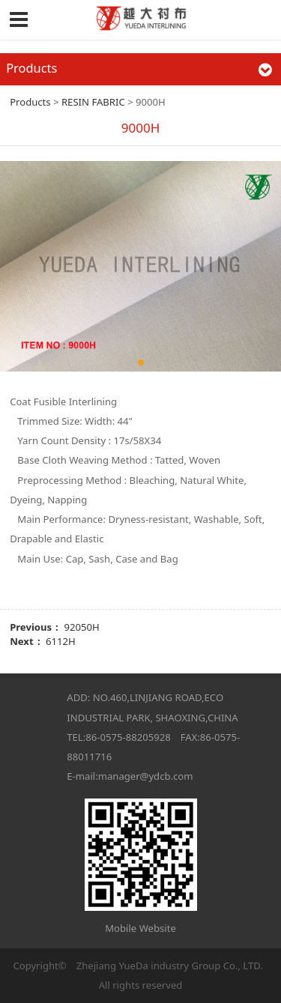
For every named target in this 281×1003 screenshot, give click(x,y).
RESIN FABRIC (93, 102)
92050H (82, 627)
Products (30, 102)
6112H (61, 641)
